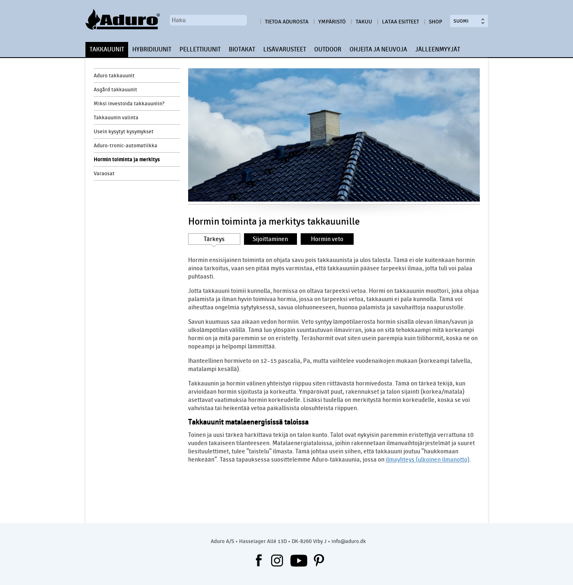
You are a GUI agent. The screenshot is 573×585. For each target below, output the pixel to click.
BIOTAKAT (242, 49)
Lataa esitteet (400, 22)
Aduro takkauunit (114, 75)
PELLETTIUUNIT (200, 49)
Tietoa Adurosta (286, 22)
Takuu (364, 22)
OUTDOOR (327, 49)
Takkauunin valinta (116, 117)
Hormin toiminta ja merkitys (127, 159)
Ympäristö (332, 22)
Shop (435, 22)
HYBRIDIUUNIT (151, 49)
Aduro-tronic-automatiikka (125, 145)
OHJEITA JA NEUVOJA (378, 49)
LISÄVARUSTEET (284, 49)
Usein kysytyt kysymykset (124, 131)
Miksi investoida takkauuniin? (129, 103)
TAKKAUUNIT (107, 49)
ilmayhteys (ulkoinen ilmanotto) (427, 459)
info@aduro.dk (348, 541)
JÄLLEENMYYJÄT (437, 49)
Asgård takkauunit (115, 89)
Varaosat (104, 173)
